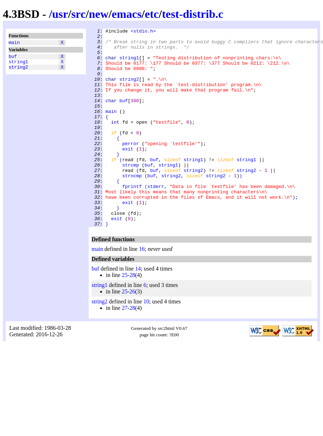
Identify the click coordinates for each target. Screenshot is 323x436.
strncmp (132, 205)
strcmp (130, 192)
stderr (155, 218)
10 (146, 341)
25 (124, 315)
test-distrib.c (193, 14)
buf (13, 58)
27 (124, 348)
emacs (127, 14)
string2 (18, 71)
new (98, 14)
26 (132, 331)
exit (127, 173)
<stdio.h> (143, 32)
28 (132, 315)
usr (60, 14)
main (14, 43)
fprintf (132, 218)
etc (152, 14)
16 (142, 289)
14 (138, 308)
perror (130, 167)
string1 (18, 64)
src (78, 14)
